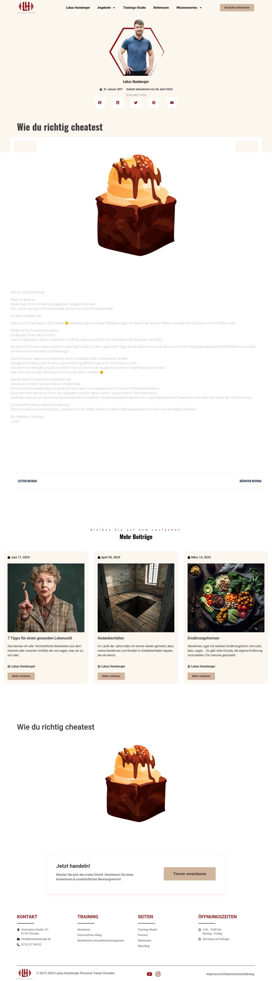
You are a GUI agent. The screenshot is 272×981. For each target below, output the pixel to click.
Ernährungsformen (203, 638)
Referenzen (161, 7)
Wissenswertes (189, 7)
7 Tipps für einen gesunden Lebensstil (40, 638)
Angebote (107, 7)
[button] (100, 102)
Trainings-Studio (134, 7)
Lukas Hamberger (78, 7)
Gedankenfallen (111, 638)
